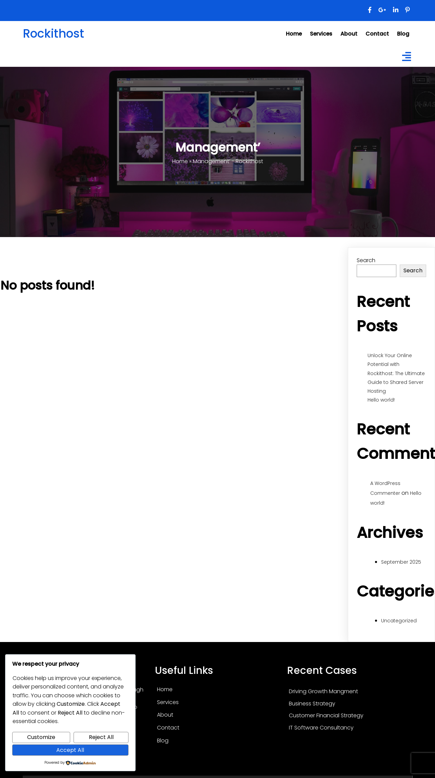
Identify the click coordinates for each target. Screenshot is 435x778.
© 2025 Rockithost (217, 770)
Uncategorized (399, 600)
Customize (41, 737)
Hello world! (381, 379)
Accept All (70, 750)
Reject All (101, 737)
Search (366, 240)
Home (180, 141)
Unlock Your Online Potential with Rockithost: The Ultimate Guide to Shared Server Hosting (396, 353)
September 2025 (401, 542)
